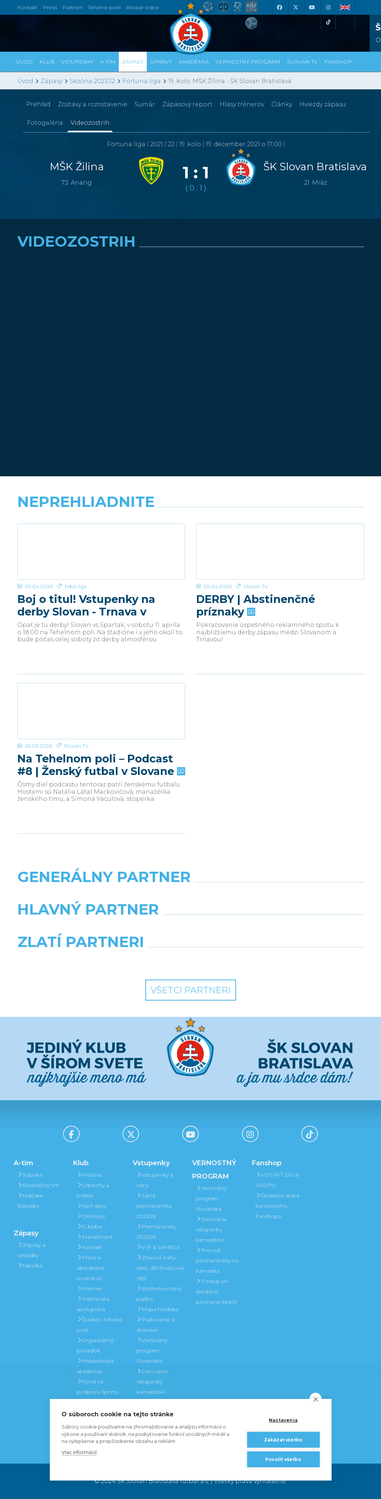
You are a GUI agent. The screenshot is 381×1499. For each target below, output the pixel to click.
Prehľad (38, 104)
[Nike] (190, 896)
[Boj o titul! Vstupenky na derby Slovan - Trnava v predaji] (101, 552)
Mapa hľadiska (157, 1309)
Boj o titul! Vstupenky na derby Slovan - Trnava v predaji (86, 605)
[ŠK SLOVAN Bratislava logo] (191, 27)
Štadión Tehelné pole (100, 1324)
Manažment (95, 1237)
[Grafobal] (131, 928)
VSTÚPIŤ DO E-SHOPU (278, 1180)
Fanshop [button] (338, 61)
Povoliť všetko (283, 1459)
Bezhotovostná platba (158, 1293)
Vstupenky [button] (77, 61)
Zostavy (92, 104)
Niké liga (76, 586)
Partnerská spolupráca (93, 1304)
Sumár (145, 104)
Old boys (91, 1216)
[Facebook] (279, 7)
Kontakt (89, 1247)
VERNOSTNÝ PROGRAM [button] (247, 61)
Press (50, 7)
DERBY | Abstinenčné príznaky (255, 605)
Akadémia (194, 61)
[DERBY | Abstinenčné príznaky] (280, 552)
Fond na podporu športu (97, 1386)
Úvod (24, 61)
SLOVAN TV (302, 61)
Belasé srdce (142, 7)
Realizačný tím (38, 1185)
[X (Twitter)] (295, 7)
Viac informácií (79, 1452)
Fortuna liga (141, 81)
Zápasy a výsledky (31, 1250)
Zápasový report (187, 104)
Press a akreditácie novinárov (90, 1268)
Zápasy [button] (132, 61)
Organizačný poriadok (95, 1345)
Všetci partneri (190, 990)
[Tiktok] (328, 22)
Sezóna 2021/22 (92, 81)
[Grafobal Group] (235, 961)
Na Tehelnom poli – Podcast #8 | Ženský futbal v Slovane (100, 765)
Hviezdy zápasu (322, 104)
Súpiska (29, 1175)
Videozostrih (90, 122)
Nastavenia (283, 1420)
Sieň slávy (91, 1206)
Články (281, 104)
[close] (315, 1399)
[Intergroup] (146, 961)
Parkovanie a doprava (155, 1324)
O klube (89, 1226)
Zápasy (51, 81)
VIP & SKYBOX (158, 1247)
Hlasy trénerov (242, 104)
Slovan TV (255, 586)
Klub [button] (47, 61)
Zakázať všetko (283, 1440)
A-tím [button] (107, 61)
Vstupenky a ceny (154, 1180)
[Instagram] (328, 7)
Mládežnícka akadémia (95, 1366)
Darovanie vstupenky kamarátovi (152, 1381)
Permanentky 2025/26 (156, 1231)
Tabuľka (29, 1265)
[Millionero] (250, 928)
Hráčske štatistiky (30, 1200)
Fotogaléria (45, 122)
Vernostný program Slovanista (151, 1350)
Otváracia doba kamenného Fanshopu (277, 1206)
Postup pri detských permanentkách (216, 1291)
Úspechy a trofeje (93, 1190)
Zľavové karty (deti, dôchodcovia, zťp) (160, 1268)
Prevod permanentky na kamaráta (217, 1260)
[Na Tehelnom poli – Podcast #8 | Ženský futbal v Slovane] (101, 711)
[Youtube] (312, 7)
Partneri (89, 1288)
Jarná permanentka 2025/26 (154, 1206)
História (89, 1175)
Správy (161, 61)
